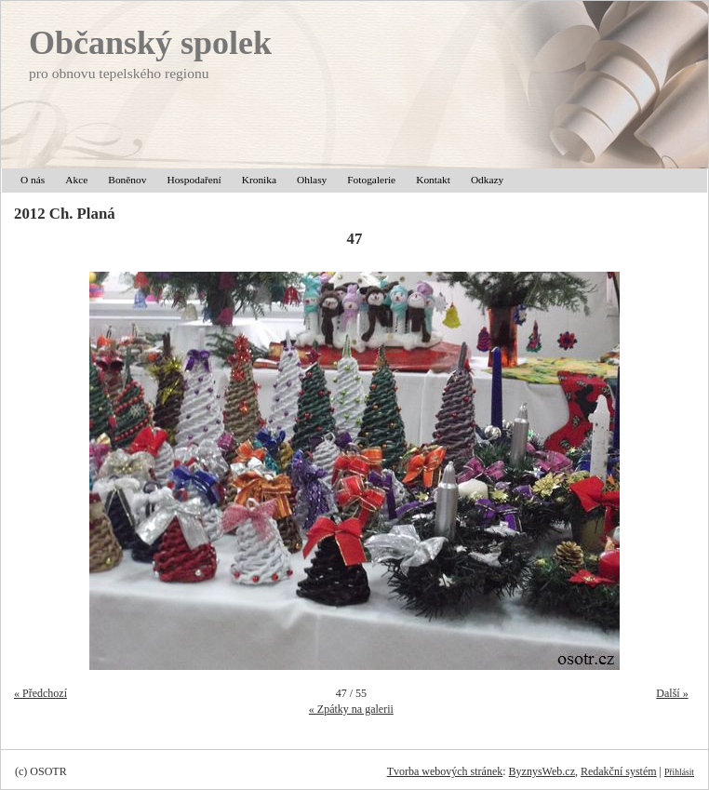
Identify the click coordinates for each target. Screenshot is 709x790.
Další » (672, 693)
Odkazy (487, 179)
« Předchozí (40, 693)
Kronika (259, 179)
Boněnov (127, 179)
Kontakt (433, 179)
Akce (76, 179)
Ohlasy (312, 179)
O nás (32, 179)
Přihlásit (679, 772)
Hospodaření (194, 179)
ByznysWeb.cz (542, 771)
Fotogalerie (371, 179)
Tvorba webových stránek (445, 771)
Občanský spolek (150, 42)
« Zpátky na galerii (351, 709)
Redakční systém (619, 771)
